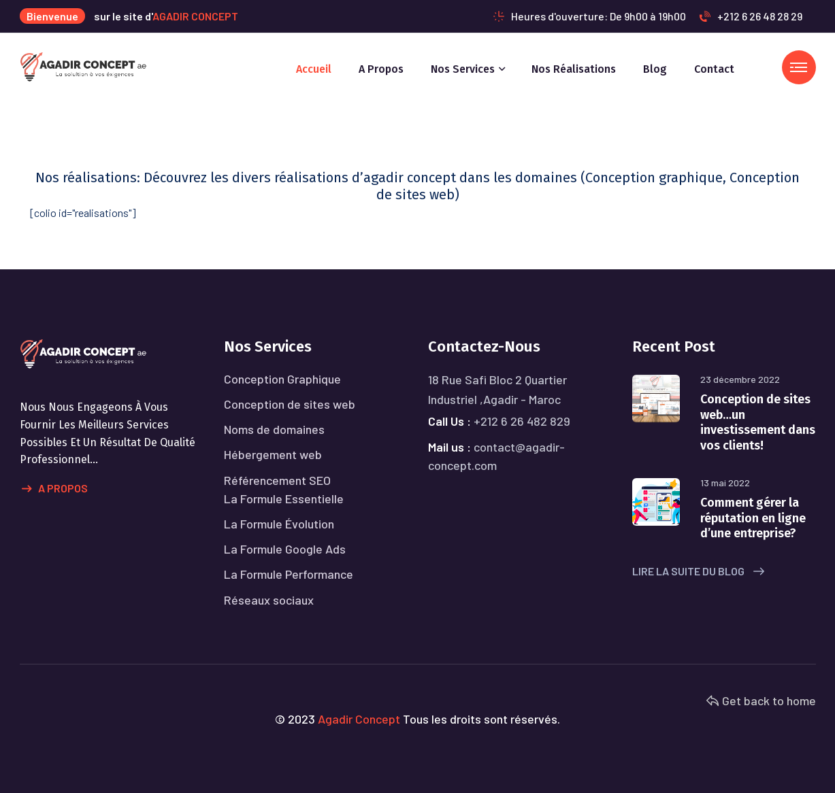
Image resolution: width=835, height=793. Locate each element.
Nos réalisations (573, 69)
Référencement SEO (277, 480)
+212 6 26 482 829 (522, 421)
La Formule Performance (288, 574)
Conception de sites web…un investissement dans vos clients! (757, 422)
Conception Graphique (282, 378)
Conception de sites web (289, 403)
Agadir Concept (359, 718)
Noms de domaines (274, 429)
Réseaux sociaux (269, 599)
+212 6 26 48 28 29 (751, 16)
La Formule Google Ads (285, 548)
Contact (714, 69)
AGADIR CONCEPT (195, 16)
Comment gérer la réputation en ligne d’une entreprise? (753, 518)
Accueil (313, 69)
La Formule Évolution (279, 523)
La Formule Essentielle (284, 498)
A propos (381, 69)
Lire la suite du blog (698, 570)
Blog (655, 69)
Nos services (463, 69)
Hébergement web (273, 454)
